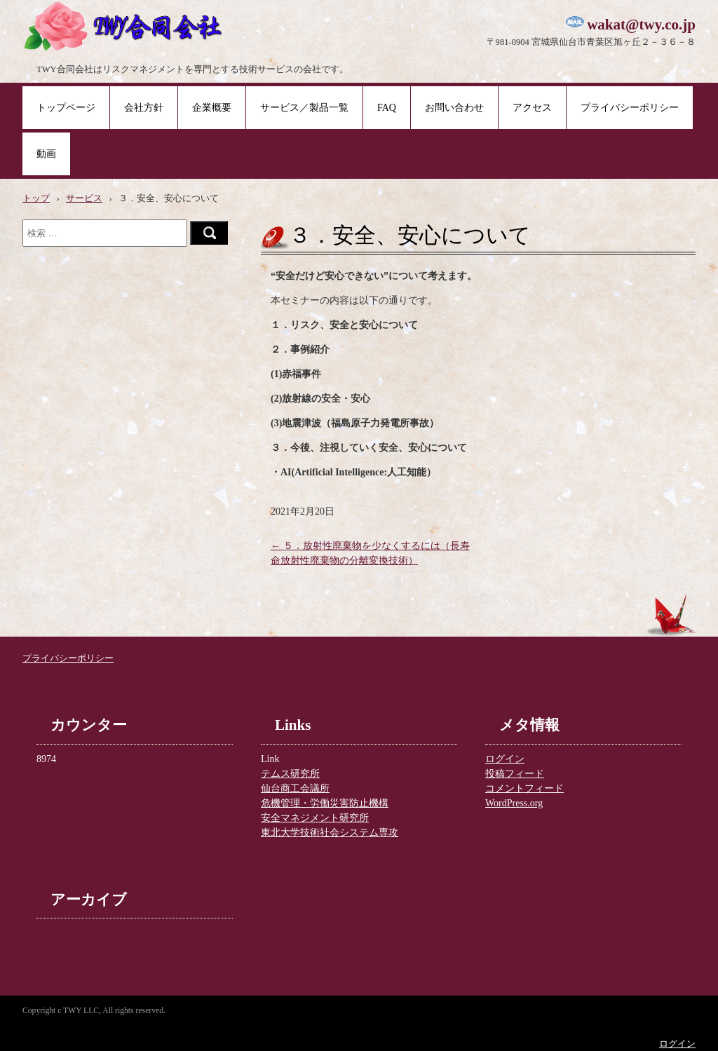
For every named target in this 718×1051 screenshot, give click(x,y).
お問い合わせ (454, 107)
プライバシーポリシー (630, 107)
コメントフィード (524, 788)
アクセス (532, 107)
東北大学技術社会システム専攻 (329, 832)
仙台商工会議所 (295, 788)
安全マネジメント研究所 (315, 818)
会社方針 (143, 107)
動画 (46, 154)
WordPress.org (514, 803)
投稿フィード (514, 773)
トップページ (65, 107)
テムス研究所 (290, 773)
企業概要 (211, 107)
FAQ (386, 107)
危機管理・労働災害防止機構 (324, 803)
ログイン (504, 759)
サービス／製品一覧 (304, 107)
